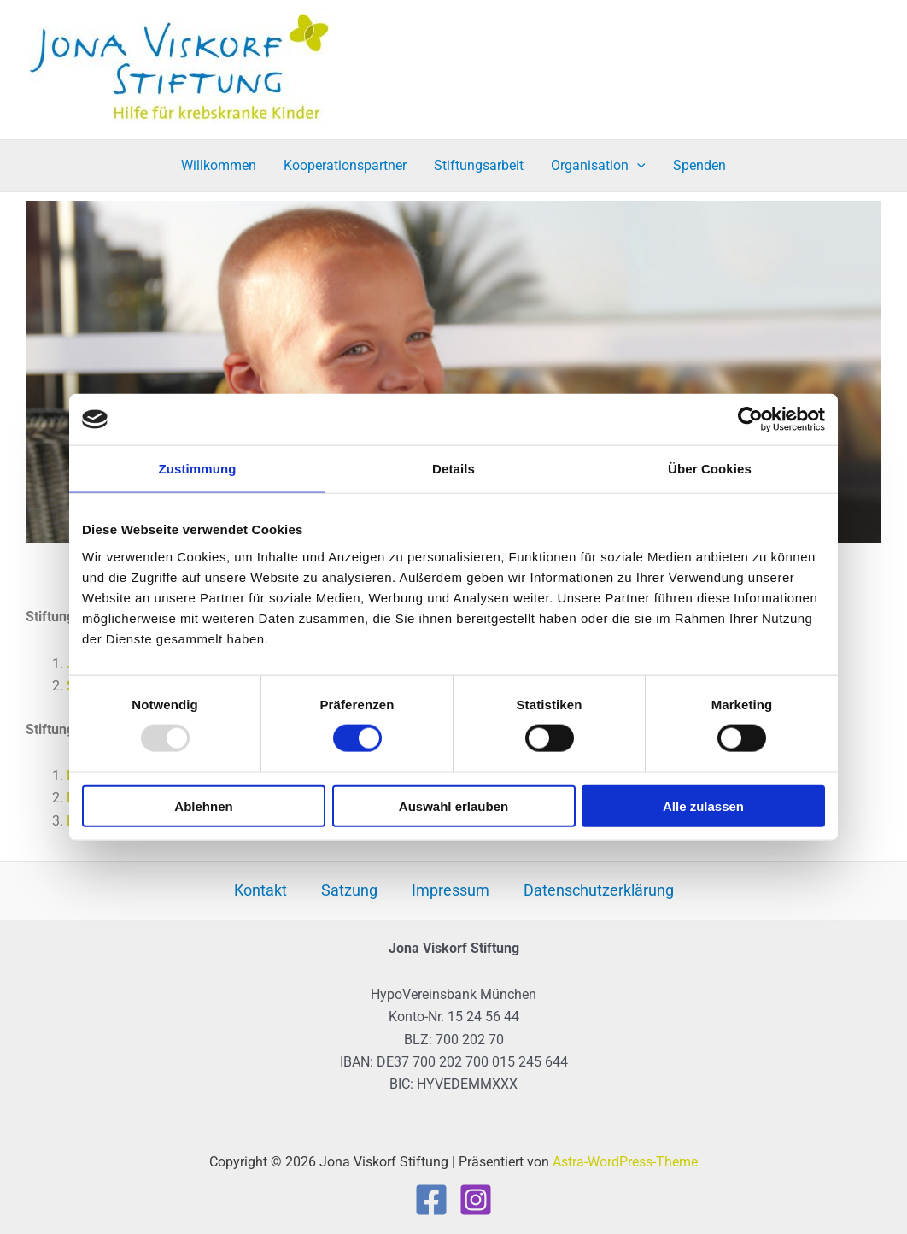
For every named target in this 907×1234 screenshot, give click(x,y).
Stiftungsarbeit (479, 165)
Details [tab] (453, 468)
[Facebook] (431, 1200)
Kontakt (260, 890)
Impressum (450, 890)
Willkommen (218, 165)
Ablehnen (203, 805)
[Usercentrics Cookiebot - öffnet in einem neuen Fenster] (750, 419)
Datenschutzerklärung (599, 890)
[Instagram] (476, 1200)
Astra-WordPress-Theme (625, 1162)
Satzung (349, 890)
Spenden (699, 165)
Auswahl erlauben (453, 805)
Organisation (598, 165)
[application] (637, 165)
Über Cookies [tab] (710, 468)
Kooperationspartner (345, 165)
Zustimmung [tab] (198, 468)
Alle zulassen (703, 805)
